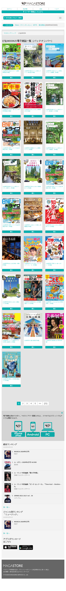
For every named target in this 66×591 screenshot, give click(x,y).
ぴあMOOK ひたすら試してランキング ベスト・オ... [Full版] (32, 264)
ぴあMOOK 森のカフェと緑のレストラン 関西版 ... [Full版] (54, 148)
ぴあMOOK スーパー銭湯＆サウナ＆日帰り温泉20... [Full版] (11, 341)
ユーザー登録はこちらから (33, 12)
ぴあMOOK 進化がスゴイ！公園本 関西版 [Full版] (11, 71)
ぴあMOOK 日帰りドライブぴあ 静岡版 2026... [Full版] (11, 148)
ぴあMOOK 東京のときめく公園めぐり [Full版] (11, 302)
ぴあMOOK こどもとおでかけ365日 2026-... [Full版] (54, 302)
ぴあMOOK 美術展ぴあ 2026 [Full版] (54, 341)
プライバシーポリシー (25, 569)
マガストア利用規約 (9, 569)
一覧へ (6, 507)
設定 (41, 9)
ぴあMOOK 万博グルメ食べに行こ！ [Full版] (53, 264)
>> (40, 403)
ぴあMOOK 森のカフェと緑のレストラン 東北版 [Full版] (32, 71)
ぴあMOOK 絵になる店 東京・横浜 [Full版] (11, 264)
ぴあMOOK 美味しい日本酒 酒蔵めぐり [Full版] (11, 379)
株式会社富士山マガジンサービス (19, 571)
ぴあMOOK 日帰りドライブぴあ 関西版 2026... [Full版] (11, 225)
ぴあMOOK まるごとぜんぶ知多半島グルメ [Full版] (54, 225)
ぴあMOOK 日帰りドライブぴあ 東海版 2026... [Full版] (54, 187)
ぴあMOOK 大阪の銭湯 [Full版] (31, 340)
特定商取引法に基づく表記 (40, 569)
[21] (45, 403)
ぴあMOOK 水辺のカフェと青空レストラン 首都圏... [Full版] (54, 71)
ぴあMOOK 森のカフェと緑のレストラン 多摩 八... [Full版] (11, 187)
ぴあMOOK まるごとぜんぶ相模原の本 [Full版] (32, 110)
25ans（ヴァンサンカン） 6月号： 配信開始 (30, 25)
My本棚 (25, 9)
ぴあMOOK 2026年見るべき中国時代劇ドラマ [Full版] (32, 302)
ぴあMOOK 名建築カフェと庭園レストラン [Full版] (32, 148)
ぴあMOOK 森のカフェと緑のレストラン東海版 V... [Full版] (54, 110)
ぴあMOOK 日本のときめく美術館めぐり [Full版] (32, 187)
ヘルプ (57, 9)
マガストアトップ (10, 33)
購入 (11, 77)
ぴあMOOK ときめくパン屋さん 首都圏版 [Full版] (32, 225)
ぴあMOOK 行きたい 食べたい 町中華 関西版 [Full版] (11, 110)
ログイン (9, 9)
